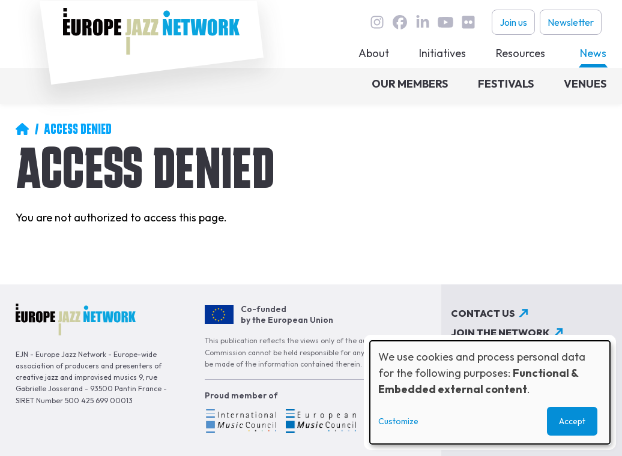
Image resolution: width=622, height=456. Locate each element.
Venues (585, 84)
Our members (410, 84)
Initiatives (442, 53)
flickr (468, 22)
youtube (445, 22)
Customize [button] (398, 421)
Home (22, 129)
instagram (377, 22)
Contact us (483, 313)
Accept (572, 421)
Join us (513, 22)
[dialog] (490, 392)
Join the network (500, 332)
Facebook (400, 22)
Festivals (506, 84)
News (593, 53)
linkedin (423, 22)
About (373, 53)
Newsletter (571, 22)
